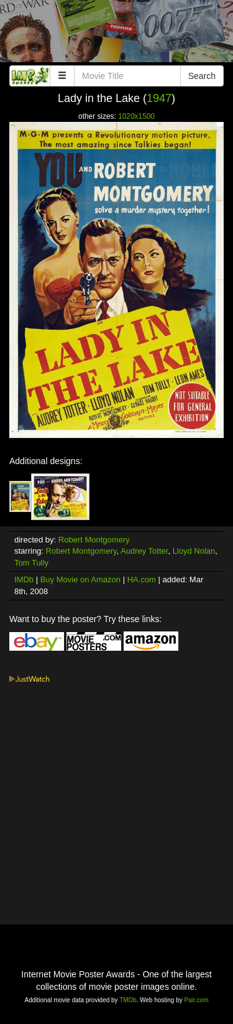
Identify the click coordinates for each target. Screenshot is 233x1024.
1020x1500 (136, 116)
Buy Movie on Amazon (80, 579)
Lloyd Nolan (194, 551)
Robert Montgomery (94, 539)
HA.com (141, 579)
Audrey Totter (144, 551)
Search (202, 76)
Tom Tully (31, 562)
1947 (159, 98)
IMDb (24, 579)
